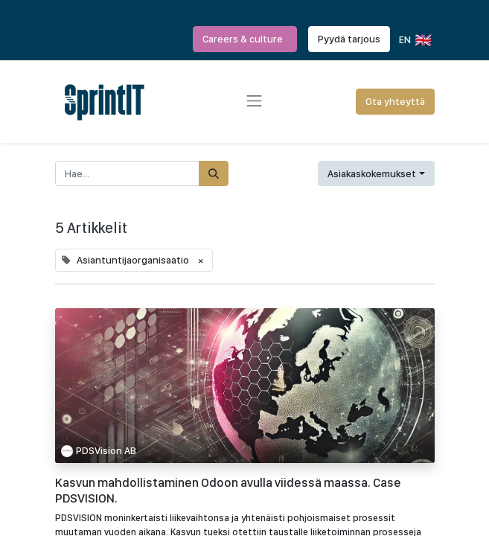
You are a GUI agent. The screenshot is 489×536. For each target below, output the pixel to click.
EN (414, 40)
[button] (376, 173)
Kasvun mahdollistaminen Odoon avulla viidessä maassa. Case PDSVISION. (228, 490)
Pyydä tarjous (349, 39)
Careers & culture (244, 39)
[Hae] (213, 173)
